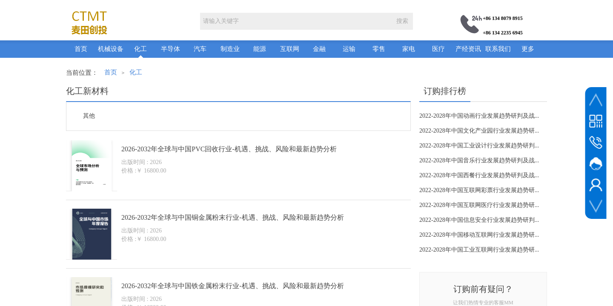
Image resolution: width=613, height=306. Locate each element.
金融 (319, 48)
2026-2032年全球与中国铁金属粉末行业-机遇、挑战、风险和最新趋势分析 (232, 285)
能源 (259, 48)
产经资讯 (468, 48)
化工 (140, 48)
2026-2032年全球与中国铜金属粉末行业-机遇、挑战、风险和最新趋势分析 (232, 217)
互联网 (289, 48)
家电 (408, 48)
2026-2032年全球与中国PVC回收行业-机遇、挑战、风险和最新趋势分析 (229, 149)
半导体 (170, 48)
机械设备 (110, 48)
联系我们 (498, 48)
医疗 (438, 48)
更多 (527, 48)
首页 (80, 48)
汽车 (200, 48)
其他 (89, 116)
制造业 (230, 48)
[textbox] (296, 21)
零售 (378, 48)
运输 (349, 48)
